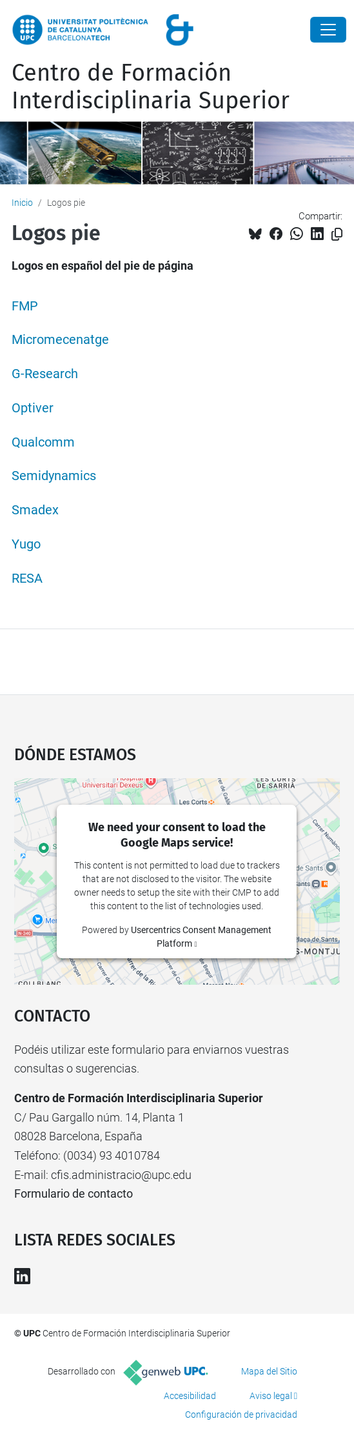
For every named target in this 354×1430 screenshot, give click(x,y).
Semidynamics (54, 475)
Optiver (33, 408)
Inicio (22, 202)
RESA (27, 578)
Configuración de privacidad (241, 1414)
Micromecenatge (60, 339)
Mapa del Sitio (269, 1371)
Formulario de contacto (73, 1193)
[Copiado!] (336, 234)
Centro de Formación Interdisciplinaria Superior (151, 87)
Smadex (35, 510)
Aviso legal (271, 1396)
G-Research (45, 374)
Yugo (26, 544)
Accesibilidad (190, 1396)
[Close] (328, 30)
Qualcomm (43, 442)
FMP (25, 306)
